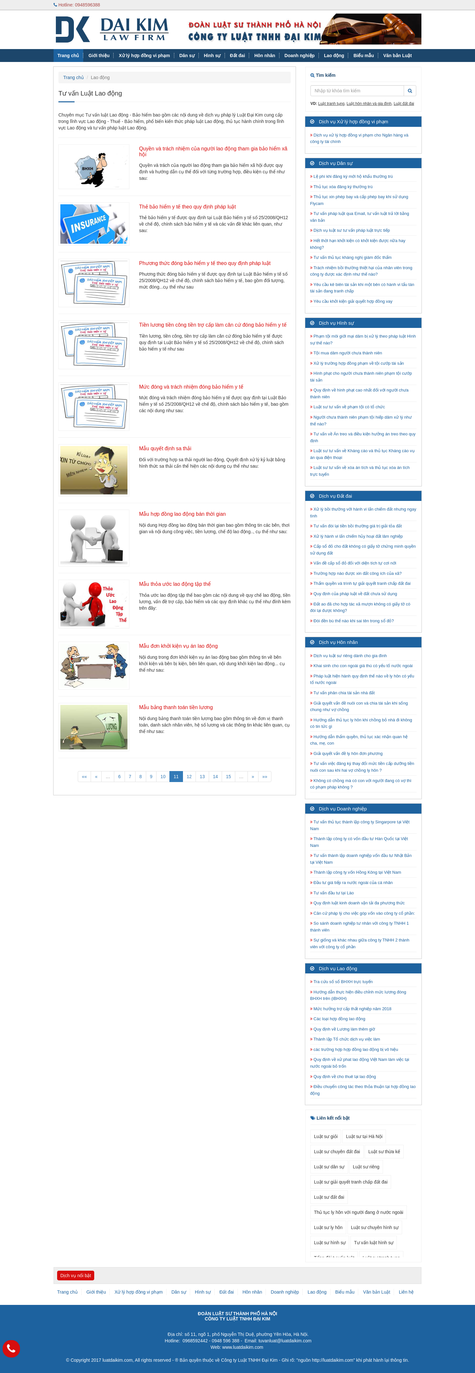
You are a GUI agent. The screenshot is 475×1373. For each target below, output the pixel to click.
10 (163, 776)
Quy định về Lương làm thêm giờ (342, 1029)
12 (189, 776)
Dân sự (187, 55)
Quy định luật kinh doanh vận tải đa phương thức (357, 902)
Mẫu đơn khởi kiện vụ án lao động (178, 646)
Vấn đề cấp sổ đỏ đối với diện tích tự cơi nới (353, 563)
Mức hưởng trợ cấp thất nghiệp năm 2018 (350, 1008)
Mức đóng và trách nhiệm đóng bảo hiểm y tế (191, 387)
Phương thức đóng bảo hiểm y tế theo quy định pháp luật (204, 263)
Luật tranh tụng (331, 103)
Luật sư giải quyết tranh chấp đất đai (351, 1182)
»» (265, 776)
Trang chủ (68, 55)
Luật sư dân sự (329, 1166)
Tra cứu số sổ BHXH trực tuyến (341, 981)
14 (215, 776)
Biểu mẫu (363, 55)
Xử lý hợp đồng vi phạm (144, 55)
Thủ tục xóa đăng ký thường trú (341, 186)
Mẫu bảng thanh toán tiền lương (176, 707)
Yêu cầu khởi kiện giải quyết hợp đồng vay (351, 301)
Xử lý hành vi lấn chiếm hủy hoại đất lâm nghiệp (356, 536)
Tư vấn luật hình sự (373, 1242)
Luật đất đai (404, 103)
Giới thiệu (98, 55)
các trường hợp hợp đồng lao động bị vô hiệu (354, 1049)
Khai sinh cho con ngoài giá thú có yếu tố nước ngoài (361, 665)
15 (228, 776)
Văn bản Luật (397, 55)
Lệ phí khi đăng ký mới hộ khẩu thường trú (351, 176)
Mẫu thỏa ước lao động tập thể (175, 584)
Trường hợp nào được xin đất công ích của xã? (356, 573)
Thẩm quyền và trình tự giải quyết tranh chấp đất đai (361, 583)
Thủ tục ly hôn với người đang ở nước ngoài (358, 1212)
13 (202, 776)
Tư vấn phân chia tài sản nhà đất (342, 692)
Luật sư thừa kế (384, 1151)
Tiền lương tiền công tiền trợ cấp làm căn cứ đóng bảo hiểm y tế (213, 325)
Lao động (334, 55)
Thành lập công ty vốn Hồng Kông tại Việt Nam (355, 872)
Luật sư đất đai (329, 1197)
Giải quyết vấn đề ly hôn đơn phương (346, 753)
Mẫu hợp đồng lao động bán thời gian (182, 514)
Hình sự (212, 55)
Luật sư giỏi (326, 1136)
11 (176, 776)
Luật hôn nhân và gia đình (369, 103)
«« (84, 776)
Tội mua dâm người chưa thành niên (346, 353)
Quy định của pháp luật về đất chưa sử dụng (353, 593)
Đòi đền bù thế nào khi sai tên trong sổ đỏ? (352, 620)
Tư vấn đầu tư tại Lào (332, 892)
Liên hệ (406, 1292)
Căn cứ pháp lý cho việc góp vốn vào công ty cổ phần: (362, 913)
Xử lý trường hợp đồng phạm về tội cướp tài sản (357, 363)
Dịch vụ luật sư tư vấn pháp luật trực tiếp (350, 230)
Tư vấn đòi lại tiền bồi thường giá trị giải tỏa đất (356, 526)
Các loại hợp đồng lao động (337, 1018)
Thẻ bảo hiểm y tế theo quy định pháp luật (187, 206)
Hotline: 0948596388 (77, 4)
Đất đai (237, 55)
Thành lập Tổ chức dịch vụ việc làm (345, 1039)
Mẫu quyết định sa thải (165, 448)
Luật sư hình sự (330, 1242)
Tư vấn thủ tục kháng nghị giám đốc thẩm (351, 257)
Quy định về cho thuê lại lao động (343, 1076)
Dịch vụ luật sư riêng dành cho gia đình (348, 655)
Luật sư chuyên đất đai (337, 1151)
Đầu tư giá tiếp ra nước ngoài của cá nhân (351, 882)
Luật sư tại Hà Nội (364, 1136)
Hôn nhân (264, 55)
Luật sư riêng (366, 1166)
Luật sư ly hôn (328, 1227)
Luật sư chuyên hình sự (375, 1227)
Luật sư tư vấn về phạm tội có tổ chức (347, 406)
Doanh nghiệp (300, 55)
